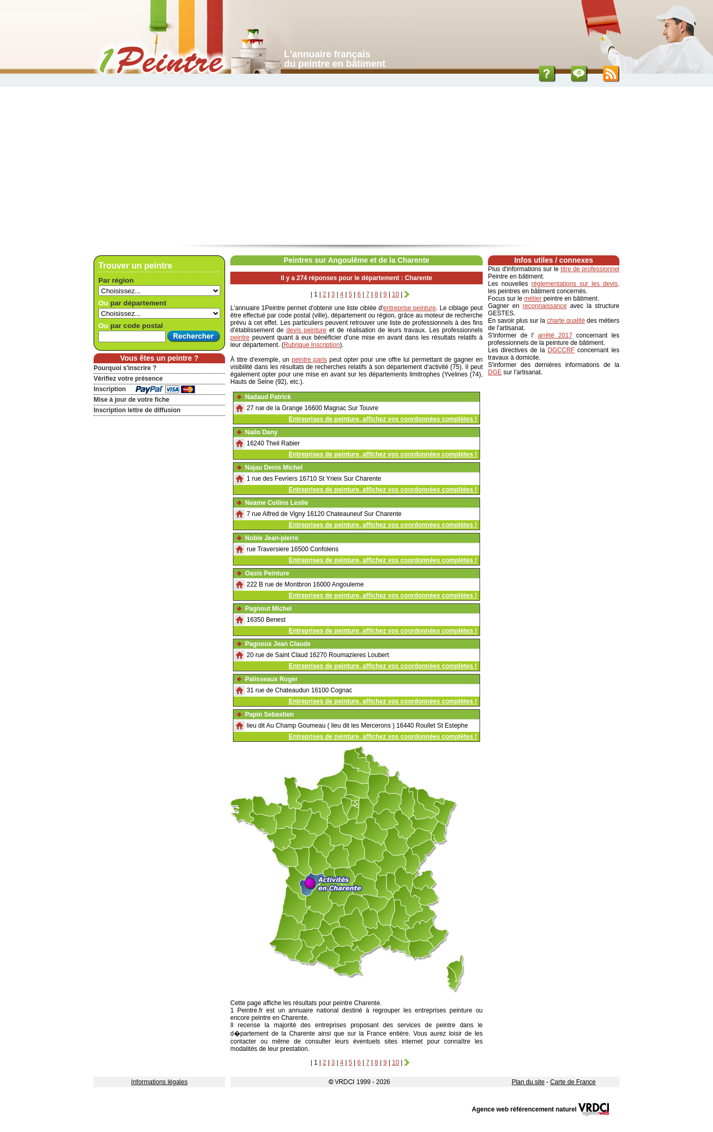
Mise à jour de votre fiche (131, 399)
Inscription (110, 389)
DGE (495, 372)
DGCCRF (561, 350)
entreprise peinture (409, 308)
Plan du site (528, 1082)
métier (533, 298)
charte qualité (566, 320)
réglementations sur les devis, (575, 283)
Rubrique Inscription (311, 345)
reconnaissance (545, 306)
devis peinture (306, 330)
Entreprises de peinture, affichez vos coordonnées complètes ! (383, 419)
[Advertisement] (356, 166)
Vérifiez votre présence (128, 378)
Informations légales (159, 1082)
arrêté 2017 (555, 335)
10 (395, 294)
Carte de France (573, 1082)
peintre (240, 337)
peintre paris (309, 359)
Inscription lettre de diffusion (137, 410)
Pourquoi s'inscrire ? (125, 368)
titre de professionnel (590, 269)
